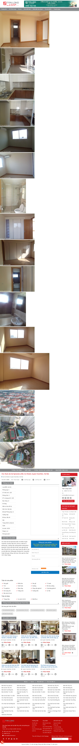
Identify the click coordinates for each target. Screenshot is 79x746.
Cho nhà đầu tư (51, 681)
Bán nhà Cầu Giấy (37, 695)
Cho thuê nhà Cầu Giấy (23, 711)
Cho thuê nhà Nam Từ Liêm (38, 708)
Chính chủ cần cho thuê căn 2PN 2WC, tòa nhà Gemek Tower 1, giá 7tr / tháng (10, 666)
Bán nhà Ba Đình (21, 687)
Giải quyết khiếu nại (47, 728)
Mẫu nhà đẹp (47, 744)
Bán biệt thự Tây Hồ (53, 685)
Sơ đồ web (34, 723)
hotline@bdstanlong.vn (68, 495)
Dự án (20, 9)
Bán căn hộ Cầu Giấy (53, 695)
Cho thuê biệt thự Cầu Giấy (7, 711)
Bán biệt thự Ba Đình (37, 687)
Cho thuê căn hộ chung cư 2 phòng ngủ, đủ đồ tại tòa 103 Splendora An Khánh (49, 666)
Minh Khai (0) (72, 530)
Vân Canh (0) (72, 536)
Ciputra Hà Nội (57, 723)
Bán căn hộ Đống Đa (22, 690)
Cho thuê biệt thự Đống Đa (69, 700)
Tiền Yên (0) (65, 536)
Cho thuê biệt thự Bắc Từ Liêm (8, 708)
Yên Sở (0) (71, 538)
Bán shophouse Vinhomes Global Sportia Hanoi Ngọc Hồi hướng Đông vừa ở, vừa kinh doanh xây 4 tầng (69, 603)
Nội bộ (25, 681)
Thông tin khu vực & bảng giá (43, 470)
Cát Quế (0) (72, 514)
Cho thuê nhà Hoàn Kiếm (23, 703)
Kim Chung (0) (65, 528)
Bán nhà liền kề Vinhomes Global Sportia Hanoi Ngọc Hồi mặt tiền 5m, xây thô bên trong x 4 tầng (69, 560)
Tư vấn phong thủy (58, 729)
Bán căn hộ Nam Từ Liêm (8, 695)
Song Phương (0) (65, 533)
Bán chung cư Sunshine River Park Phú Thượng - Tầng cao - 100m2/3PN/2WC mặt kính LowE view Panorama (68, 625)
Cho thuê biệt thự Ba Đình (22, 700)
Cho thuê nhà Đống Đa (54, 700)
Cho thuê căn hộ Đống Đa (8, 703)
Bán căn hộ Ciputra (37, 685)
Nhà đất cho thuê (38, 9)
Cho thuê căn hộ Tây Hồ (69, 698)
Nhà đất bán (27, 9)
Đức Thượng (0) (72, 524)
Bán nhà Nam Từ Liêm (53, 692)
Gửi (70, 739)
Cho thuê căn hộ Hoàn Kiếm (53, 704)
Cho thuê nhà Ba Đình (7, 700)
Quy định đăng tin (47, 732)
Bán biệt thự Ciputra (51, 610)
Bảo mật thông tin (47, 730)
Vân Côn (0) (65, 538)
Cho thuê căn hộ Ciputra (23, 698)
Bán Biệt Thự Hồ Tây (7, 613)
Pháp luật (55, 725)
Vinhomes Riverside (7, 714)
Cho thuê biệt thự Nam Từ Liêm (54, 708)
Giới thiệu (28, 470)
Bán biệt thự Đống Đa (7, 690)
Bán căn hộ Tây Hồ (6, 687)
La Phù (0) (71, 528)
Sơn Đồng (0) (72, 532)
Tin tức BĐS (48, 9)
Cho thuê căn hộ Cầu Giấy (39, 711)
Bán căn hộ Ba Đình (53, 687)
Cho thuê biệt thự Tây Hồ (22, 610)
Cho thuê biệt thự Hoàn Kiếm (37, 610)
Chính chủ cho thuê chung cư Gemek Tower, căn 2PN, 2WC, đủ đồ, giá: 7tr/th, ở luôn (30, 637)
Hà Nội (13, 640)
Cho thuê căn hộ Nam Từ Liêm (69, 708)
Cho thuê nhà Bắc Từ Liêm (68, 704)
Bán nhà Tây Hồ (67, 685)
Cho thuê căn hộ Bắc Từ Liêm (23, 708)
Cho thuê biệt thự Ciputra (8, 610)
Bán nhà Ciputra (21, 685)
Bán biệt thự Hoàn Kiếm (54, 690)
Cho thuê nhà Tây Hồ (53, 698)
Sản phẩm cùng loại (62, 470)
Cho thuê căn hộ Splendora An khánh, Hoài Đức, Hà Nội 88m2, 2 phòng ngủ (30, 666)
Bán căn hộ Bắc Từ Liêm (38, 692)
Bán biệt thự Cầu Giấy (22, 695)
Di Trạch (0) (65, 518)
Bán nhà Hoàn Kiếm (37, 690)
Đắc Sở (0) (64, 521)
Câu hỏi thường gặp (37, 729)
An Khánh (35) (72, 512)
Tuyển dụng (57, 9)
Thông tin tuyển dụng (58, 731)
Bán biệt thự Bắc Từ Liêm (22, 692)
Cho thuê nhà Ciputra (7, 698)
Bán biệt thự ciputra (7, 685)
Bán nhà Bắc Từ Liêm (7, 692)
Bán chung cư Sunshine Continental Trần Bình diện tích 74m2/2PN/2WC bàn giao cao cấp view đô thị (69, 648)
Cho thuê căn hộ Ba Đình (38, 700)
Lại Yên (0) (64, 530)
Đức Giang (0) (65, 524)
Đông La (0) (72, 521)
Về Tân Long (12, 9)
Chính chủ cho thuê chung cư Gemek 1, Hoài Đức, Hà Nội (9, 636)
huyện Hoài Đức (7, 640)
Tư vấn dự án (54, 744)
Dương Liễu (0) (72, 518)
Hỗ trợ (33, 727)
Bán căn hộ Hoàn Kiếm (69, 690)
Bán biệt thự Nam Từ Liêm (68, 692)
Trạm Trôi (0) (65, 512)
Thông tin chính (16, 470)
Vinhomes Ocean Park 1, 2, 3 (69, 711)
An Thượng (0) (65, 514)
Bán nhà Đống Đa (67, 687)
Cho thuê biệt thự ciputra (69, 695)
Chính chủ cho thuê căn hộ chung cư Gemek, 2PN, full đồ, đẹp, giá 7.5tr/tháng (50, 637)
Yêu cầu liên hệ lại (68, 501)
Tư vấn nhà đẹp (57, 727)
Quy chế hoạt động (47, 726)
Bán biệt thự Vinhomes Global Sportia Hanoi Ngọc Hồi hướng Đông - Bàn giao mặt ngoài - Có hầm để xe (68, 581)
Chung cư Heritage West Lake (54, 711)
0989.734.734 (68, 491)
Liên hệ (34, 731)
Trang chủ (4, 9)
